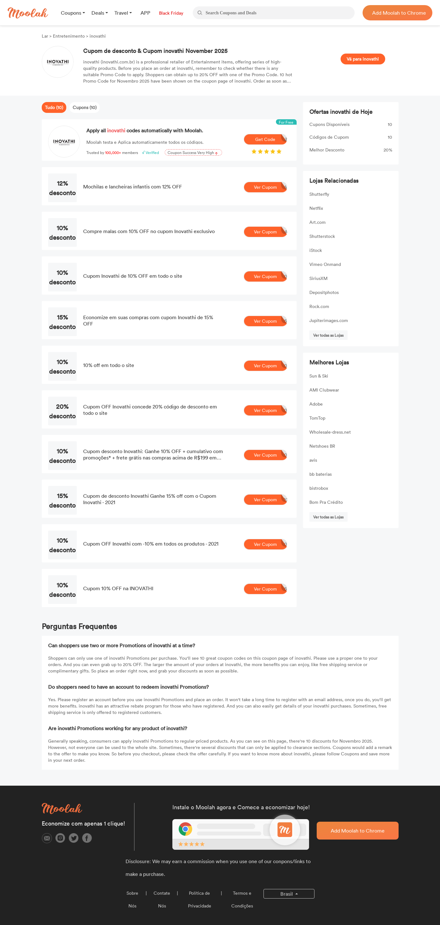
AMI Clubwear (324, 390)
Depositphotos (324, 292)
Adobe (316, 404)
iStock (315, 250)
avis (313, 460)
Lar (45, 36)
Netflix (316, 208)
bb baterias (320, 474)
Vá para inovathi (363, 59)
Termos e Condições (242, 899)
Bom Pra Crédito (326, 502)
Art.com (317, 222)
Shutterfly (319, 194)
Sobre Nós (132, 899)
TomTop (317, 418)
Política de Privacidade (199, 899)
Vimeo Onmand (325, 264)
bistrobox (318, 488)
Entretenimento (69, 36)
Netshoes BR (322, 446)
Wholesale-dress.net (330, 432)
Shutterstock (322, 236)
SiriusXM (318, 278)
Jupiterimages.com (328, 320)
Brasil (287, 894)
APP (145, 13)
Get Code (271, 139)
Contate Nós (162, 899)
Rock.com (319, 306)
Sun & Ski (318, 376)
